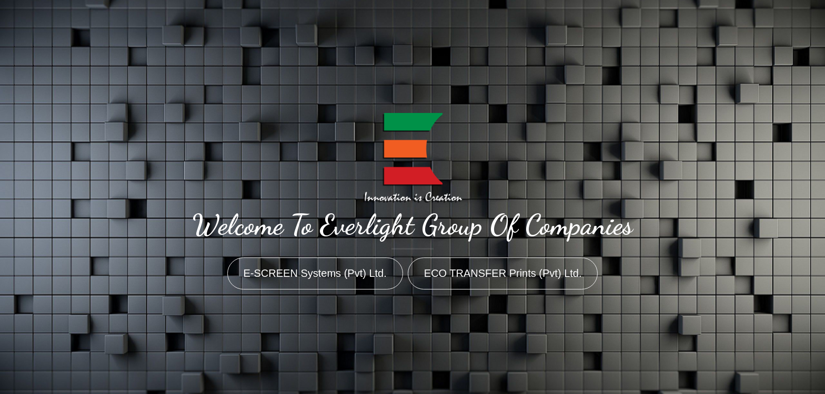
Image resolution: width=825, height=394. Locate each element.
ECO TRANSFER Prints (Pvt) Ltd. (503, 273)
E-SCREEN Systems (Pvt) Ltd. (315, 273)
